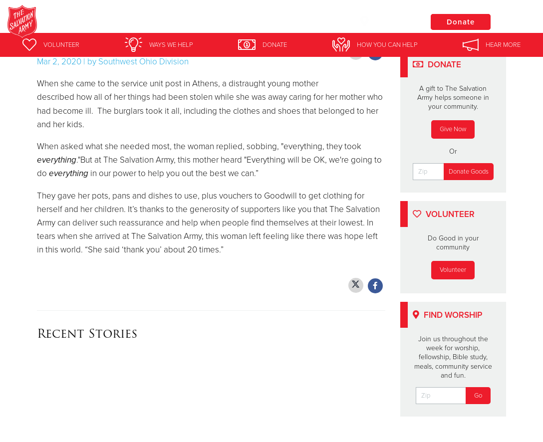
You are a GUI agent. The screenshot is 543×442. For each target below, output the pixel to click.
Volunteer (453, 270)
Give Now (453, 129)
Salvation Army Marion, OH (175, 22)
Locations (385, 21)
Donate (461, 21)
